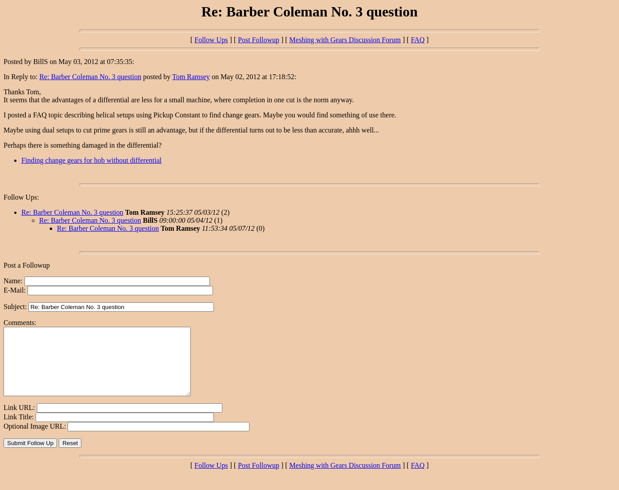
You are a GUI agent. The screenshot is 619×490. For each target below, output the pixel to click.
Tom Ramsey (191, 76)
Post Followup (258, 40)
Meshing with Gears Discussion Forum (345, 40)
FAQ (418, 40)
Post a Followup (27, 265)
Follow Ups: (21, 197)
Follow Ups (211, 40)
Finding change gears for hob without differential (91, 160)
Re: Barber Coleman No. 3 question (90, 76)
